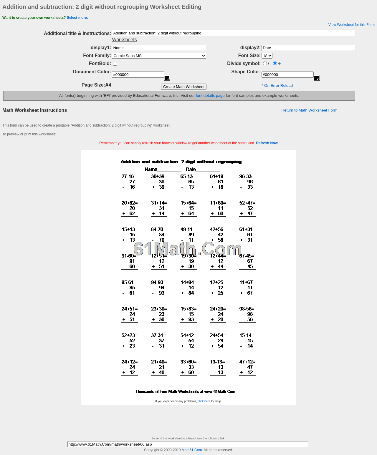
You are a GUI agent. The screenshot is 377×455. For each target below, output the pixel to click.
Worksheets (124, 39)
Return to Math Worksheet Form (309, 110)
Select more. (77, 18)
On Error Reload (278, 85)
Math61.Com (192, 450)
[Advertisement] (188, 148)
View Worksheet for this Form (351, 25)
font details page (210, 95)
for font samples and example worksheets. (262, 95)
